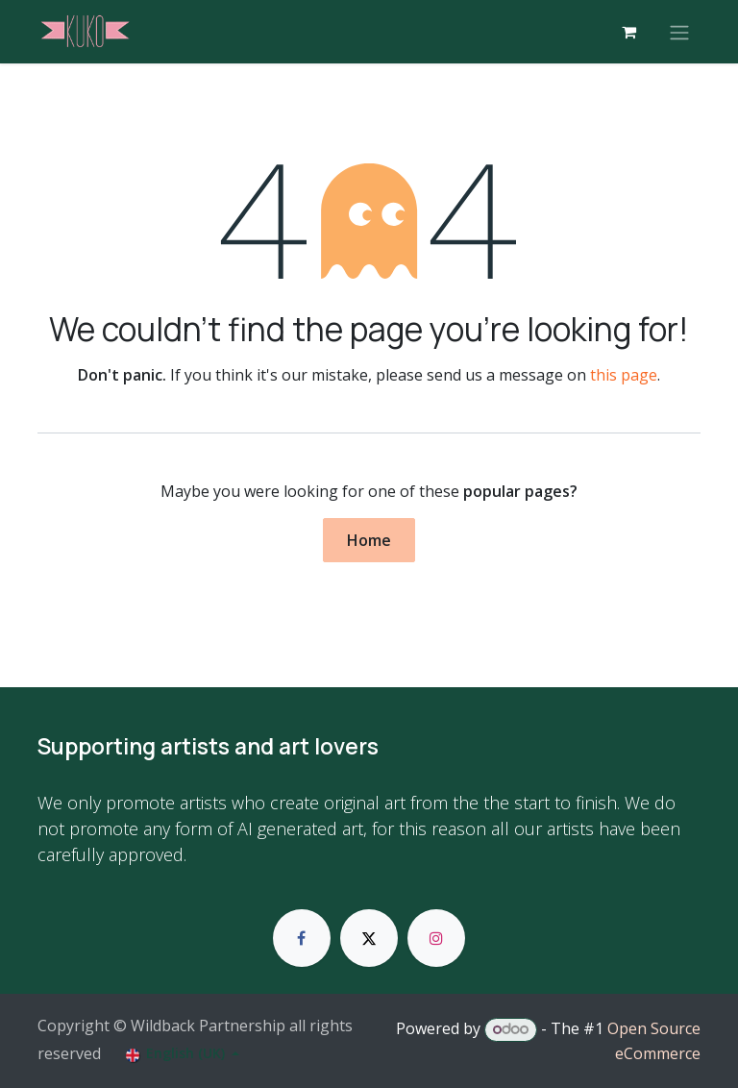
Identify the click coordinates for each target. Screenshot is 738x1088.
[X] (369, 938)
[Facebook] (302, 938)
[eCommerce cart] (628, 32)
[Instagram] (436, 938)
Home (369, 540)
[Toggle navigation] (679, 32)
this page (623, 374)
